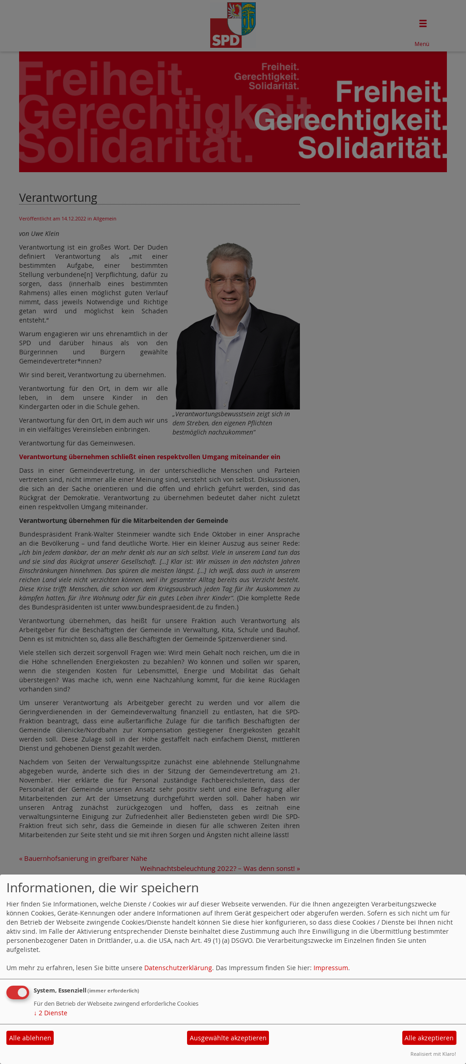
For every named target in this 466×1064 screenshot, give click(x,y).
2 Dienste (50, 1012)
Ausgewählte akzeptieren (228, 1037)
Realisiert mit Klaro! (433, 1053)
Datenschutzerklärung (178, 967)
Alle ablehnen (30, 1037)
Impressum (331, 967)
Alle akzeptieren (429, 1037)
